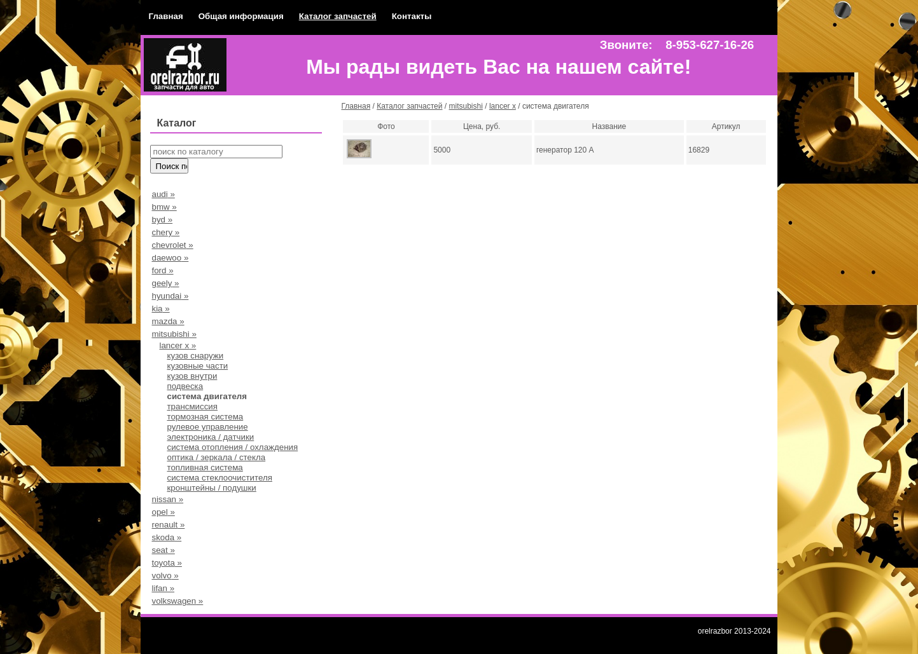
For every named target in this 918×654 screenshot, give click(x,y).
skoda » (166, 537)
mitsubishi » (173, 334)
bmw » (163, 207)
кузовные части (197, 366)
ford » (162, 270)
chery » (165, 232)
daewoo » (169, 257)
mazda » (167, 321)
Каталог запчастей (338, 16)
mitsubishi (466, 106)
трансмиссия (192, 406)
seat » (162, 550)
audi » (162, 194)
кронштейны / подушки (211, 488)
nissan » (167, 499)
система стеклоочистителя (219, 477)
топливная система (204, 467)
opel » (162, 512)
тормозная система (205, 416)
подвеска (185, 386)
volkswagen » (177, 601)
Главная (165, 16)
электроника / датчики (210, 437)
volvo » (164, 575)
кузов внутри (192, 376)
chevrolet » (172, 245)
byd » (161, 219)
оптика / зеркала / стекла (216, 457)
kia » (160, 308)
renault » (167, 524)
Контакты (412, 16)
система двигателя (207, 396)
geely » (165, 283)
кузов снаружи (195, 355)
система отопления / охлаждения (232, 447)
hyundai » (169, 296)
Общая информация (241, 16)
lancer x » (177, 345)
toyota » (166, 563)
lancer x (502, 106)
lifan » (162, 588)
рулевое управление (207, 427)
